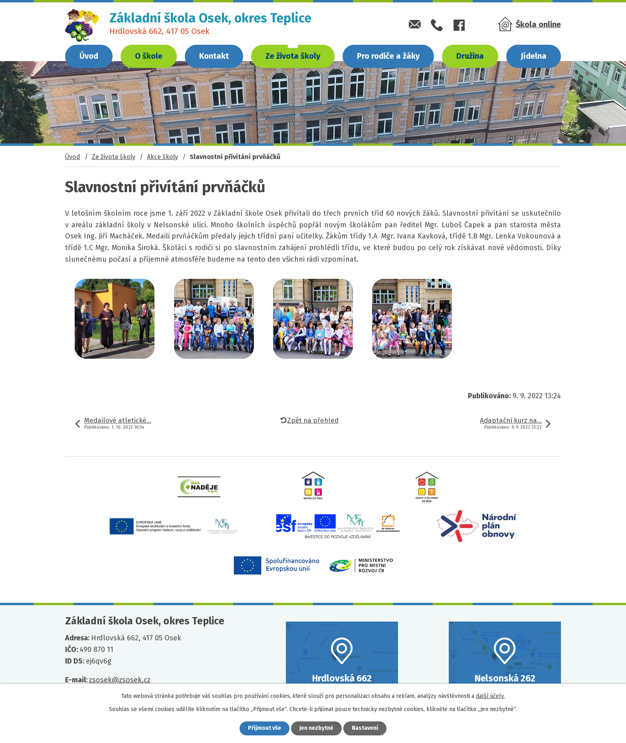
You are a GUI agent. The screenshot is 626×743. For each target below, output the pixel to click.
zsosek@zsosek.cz (120, 679)
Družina (470, 56)
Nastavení (365, 728)
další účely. (490, 696)
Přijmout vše (264, 728)
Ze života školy (292, 56)
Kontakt (214, 56)
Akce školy (162, 157)
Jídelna (534, 56)
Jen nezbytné (316, 728)
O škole (148, 56)
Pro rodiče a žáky (388, 56)
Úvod (88, 56)
